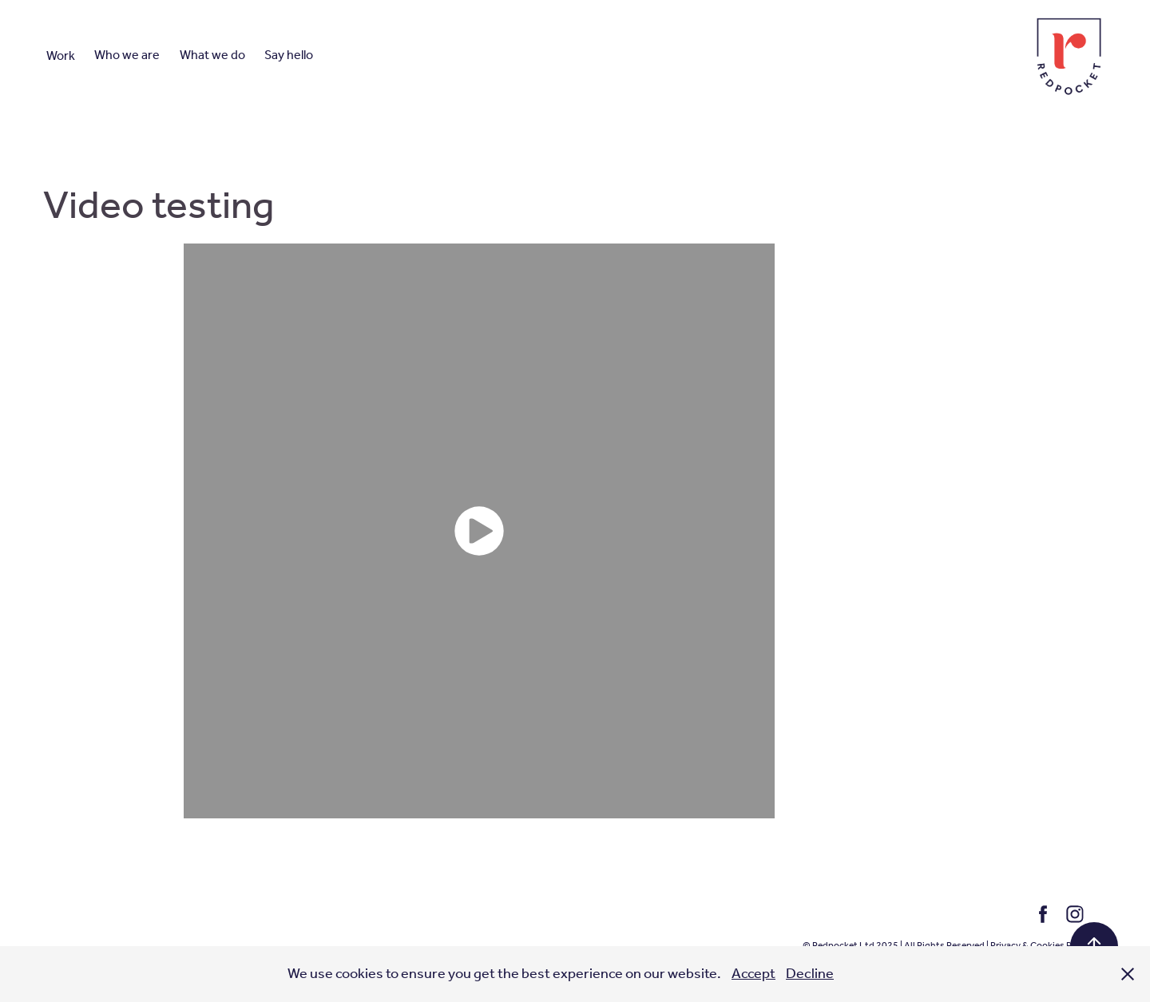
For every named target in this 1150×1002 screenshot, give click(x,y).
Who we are (127, 55)
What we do (212, 55)
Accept (753, 974)
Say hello (288, 55)
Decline (810, 974)
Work (60, 56)
